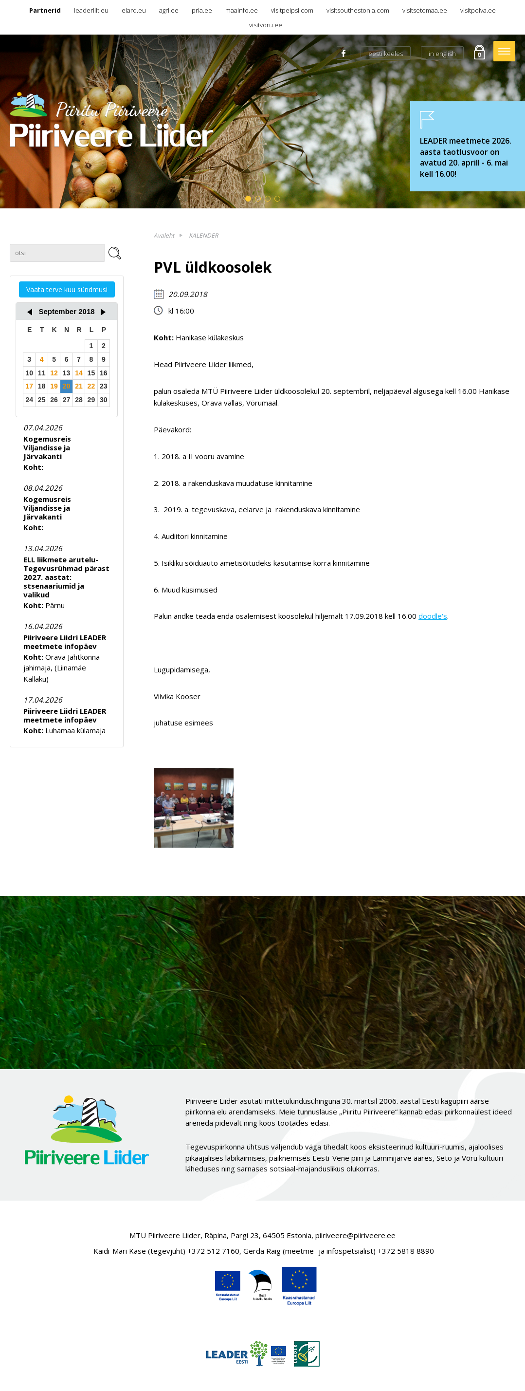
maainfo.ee (241, 10)
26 (54, 400)
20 (67, 386)
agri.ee (169, 10)
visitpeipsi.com (292, 10)
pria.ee (202, 10)
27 (67, 400)
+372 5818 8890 (406, 1251)
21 (79, 386)
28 (79, 400)
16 (104, 373)
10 (29, 373)
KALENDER (203, 235)
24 (29, 400)
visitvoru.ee (265, 24)
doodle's (432, 616)
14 (79, 373)
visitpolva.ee (478, 10)
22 (91, 386)
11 (42, 373)
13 (67, 373)
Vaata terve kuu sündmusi (67, 289)
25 (42, 400)
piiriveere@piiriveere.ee (355, 1235)
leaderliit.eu (91, 10)
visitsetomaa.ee (424, 10)
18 (42, 386)
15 (91, 373)
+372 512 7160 (213, 1251)
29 (91, 400)
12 (54, 373)
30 (104, 400)
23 (104, 386)
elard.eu (134, 10)
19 (54, 386)
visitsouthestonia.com (357, 10)
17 (29, 386)
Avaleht (164, 235)
